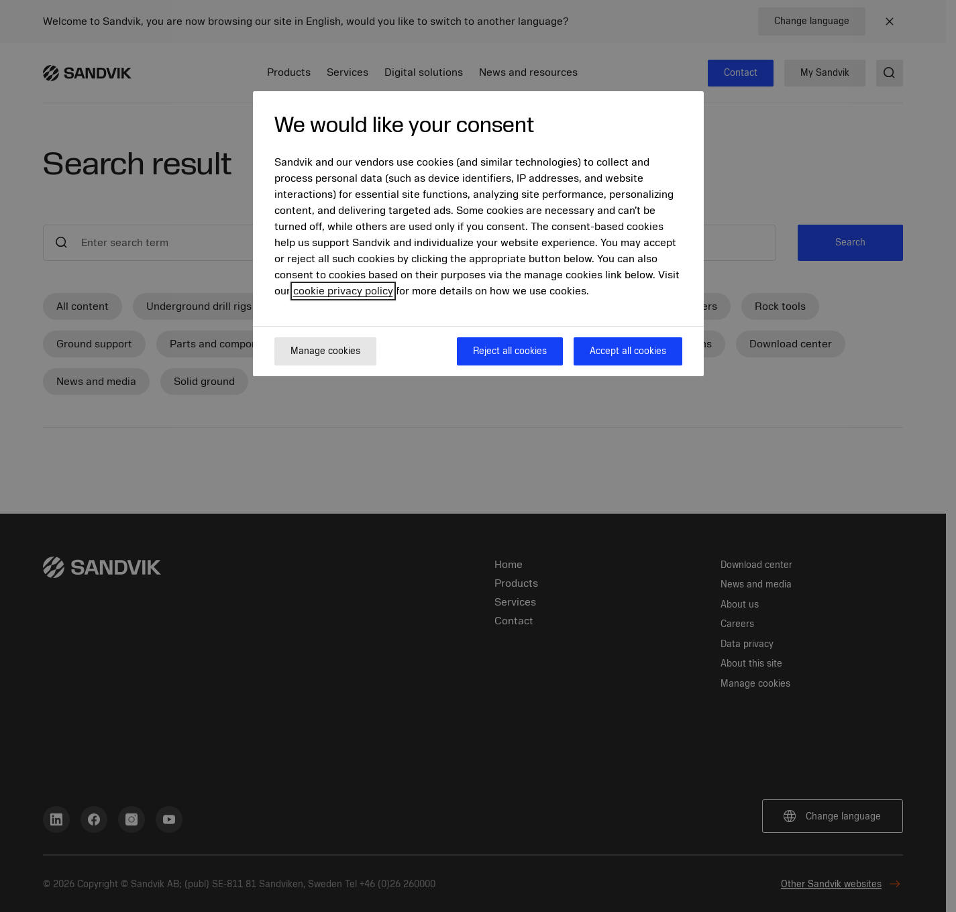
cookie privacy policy (343, 291)
